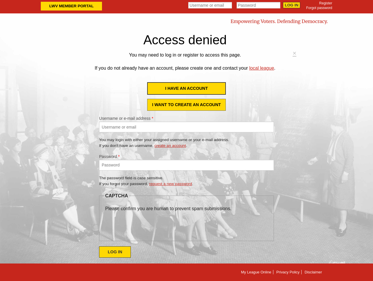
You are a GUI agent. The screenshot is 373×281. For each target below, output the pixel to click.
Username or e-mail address (126, 118)
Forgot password (319, 8)
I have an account (186, 88)
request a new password (170, 184)
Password (109, 156)
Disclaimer (313, 272)
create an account (170, 145)
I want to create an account (186, 104)
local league (261, 68)
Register (325, 3)
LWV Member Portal (71, 6)
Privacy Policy (288, 272)
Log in (291, 5)
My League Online (256, 272)
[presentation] (149, 223)
